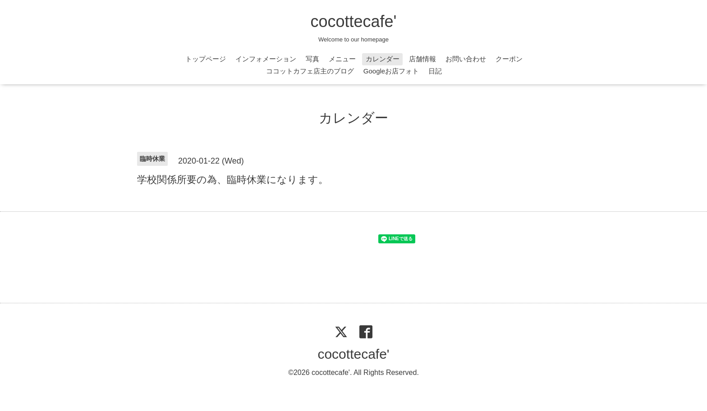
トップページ (205, 59)
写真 (312, 59)
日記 (435, 71)
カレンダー (382, 59)
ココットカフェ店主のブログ (310, 71)
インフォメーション (265, 59)
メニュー (342, 59)
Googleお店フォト (391, 71)
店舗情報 (422, 59)
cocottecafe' (354, 21)
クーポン (509, 59)
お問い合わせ (465, 59)
